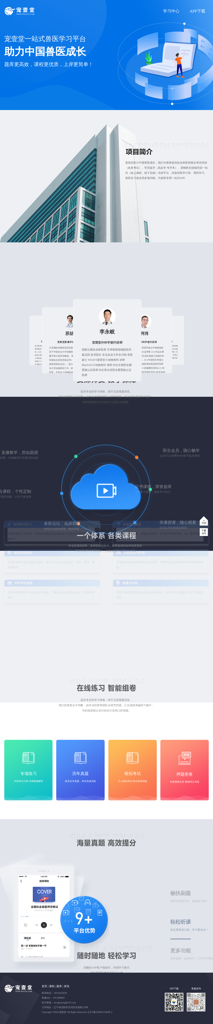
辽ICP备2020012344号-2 (99, 1012)
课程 (52, 986)
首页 (44, 986)
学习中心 (171, 11)
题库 (59, 986)
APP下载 (197, 11)
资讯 (66, 986)
